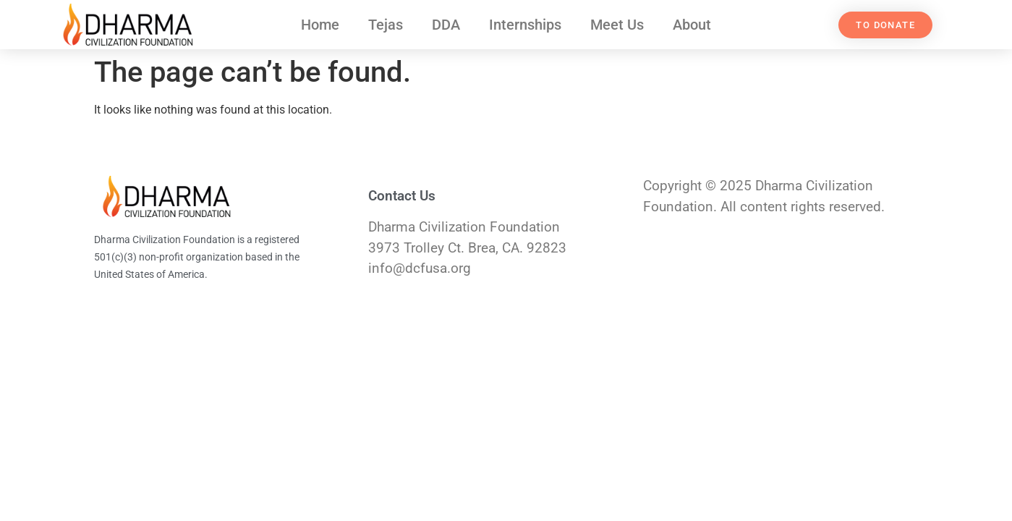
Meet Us (617, 24)
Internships (525, 24)
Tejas (385, 24)
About (692, 24)
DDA (446, 24)
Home (320, 24)
